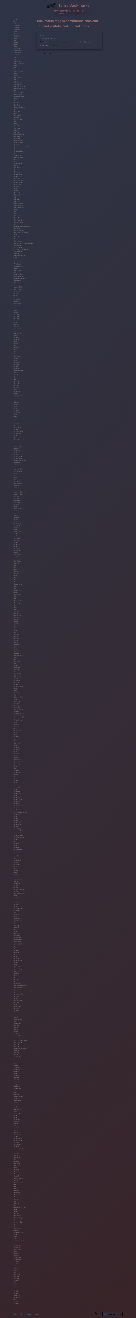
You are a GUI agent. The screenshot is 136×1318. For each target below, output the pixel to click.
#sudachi (16, 1147)
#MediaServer (18, 182)
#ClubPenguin (18, 82)
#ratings (16, 1025)
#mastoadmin (17, 799)
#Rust (15, 235)
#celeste (16, 402)
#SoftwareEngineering (21, 249)
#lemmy (16, 753)
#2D (14, 21)
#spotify (16, 1126)
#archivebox (17, 316)
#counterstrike (18, 469)
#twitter (16, 1211)
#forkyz (16, 592)
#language (17, 749)
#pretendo (16, 990)
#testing (16, 1170)
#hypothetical (18, 697)
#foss (15, 596)
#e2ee (15, 527)
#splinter (16, 1121)
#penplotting (17, 939)
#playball (16, 958)
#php (15, 946)
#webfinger (17, 1257)
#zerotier (16, 1303)
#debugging (17, 490)
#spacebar (17, 1119)
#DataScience (18, 94)
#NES (15, 189)
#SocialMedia (17, 247)
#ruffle (15, 1065)
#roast (15, 1054)
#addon (15, 293)
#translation (17, 1195)
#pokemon (17, 971)
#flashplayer (17, 584)
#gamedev (17, 617)
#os (14, 912)
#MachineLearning (19, 172)
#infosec (16, 705)
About (61, 13)
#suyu (15, 1151)
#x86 (15, 1285)
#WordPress (17, 281)
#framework (17, 601)
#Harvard (16, 138)
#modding (16, 847)
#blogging (16, 362)
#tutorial (16, 1203)
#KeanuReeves (18, 157)
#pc (14, 929)
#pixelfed (16, 954)
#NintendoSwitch (19, 195)
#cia (14, 421)
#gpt (15, 659)
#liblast (15, 755)
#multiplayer (17, 860)
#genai (15, 626)
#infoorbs (16, 703)
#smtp (15, 1107)
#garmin (16, 624)
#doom (15, 519)
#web (15, 1251)
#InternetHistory (18, 151)
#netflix (16, 875)
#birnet (15, 354)
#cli (14, 437)
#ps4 (15, 998)
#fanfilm (16, 563)
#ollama (16, 902)
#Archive (16, 59)
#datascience (17, 483)
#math (15, 803)
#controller (17, 465)
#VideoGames (18, 274)
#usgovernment (18, 1232)
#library (15, 757)
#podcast (16, 967)
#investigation (18, 720)
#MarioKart (17, 176)
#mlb (15, 841)
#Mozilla (16, 186)
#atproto (16, 327)
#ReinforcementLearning (21, 226)
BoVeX (42, 35)
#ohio (15, 900)
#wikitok (16, 1276)
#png (15, 965)
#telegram (16, 1161)
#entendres (17, 555)
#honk (15, 688)
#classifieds (17, 433)
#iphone (16, 724)
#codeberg (17, 446)
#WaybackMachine (19, 278)
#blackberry (17, 356)
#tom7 (79, 42)
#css (15, 473)
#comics (16, 454)
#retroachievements (20, 1040)
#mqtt (15, 858)
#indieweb (16, 701)
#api (14, 308)
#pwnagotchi (17, 1006)
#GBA (15, 122)
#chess (15, 414)
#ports (15, 981)
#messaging (17, 824)
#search (16, 1077)
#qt (14, 1015)
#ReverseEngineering (20, 232)
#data (15, 479)
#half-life (16, 670)
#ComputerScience (19, 86)
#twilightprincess (19, 1207)
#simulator (17, 1094)
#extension (17, 559)
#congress (17, 463)
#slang (15, 1098)
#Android (16, 55)
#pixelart (16, 952)
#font (15, 586)
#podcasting (17, 969)
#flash (15, 582)
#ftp (14, 605)
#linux (15, 766)
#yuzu (15, 1299)
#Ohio (15, 197)
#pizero (15, 956)
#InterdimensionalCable (21, 147)
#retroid (16, 1044)
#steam (15, 1136)
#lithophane (17, 772)
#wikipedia (17, 1274)
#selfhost (16, 1086)
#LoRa (15, 166)
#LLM (15, 161)
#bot (14, 377)
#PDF (15, 209)
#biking (15, 343)
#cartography (17, 396)
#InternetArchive (19, 149)
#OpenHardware (18, 203)
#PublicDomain (18, 222)
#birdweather (17, 352)
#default (16, 496)
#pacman (16, 919)
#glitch (15, 640)
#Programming (18, 220)
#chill (15, 417)
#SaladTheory (18, 237)
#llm (14, 776)
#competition (17, 458)
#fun (15, 607)
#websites (16, 1264)
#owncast (16, 914)
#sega (15, 1084)
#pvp (15, 1004)
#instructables (18, 709)
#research (16, 1036)
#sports (15, 1124)
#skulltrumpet (18, 1096)
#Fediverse (17, 115)
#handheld (17, 674)
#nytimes (16, 898)
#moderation (17, 849)
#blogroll (16, 364)
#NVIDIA (16, 191)
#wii (14, 1266)
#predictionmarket (19, 985)
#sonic (15, 1117)
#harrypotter (17, 676)
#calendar (16, 391)
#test (15, 1167)
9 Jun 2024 (43, 38)
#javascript (17, 730)
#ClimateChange (19, 80)
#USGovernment (18, 266)
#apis (15, 310)
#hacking (16, 668)
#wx (14, 1282)
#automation (17, 333)
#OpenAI (16, 201)
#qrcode (16, 1013)
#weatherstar (17, 1249)
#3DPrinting (17, 30)
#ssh (15, 1130)
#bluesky (16, 368)
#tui (14, 1201)
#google (16, 653)
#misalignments (18, 837)
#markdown (17, 797)
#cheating (16, 412)
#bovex (15, 379)
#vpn (15, 1243)
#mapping (16, 791)
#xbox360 (16, 1289)
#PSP (15, 212)
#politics (16, 973)
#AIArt (15, 42)
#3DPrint (16, 27)
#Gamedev (17, 128)
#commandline (18, 456)
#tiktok (15, 1180)
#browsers (16, 383)
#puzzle (16, 1002)
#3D (14, 23)
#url (14, 1226)
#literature (16, 770)
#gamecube (17, 615)
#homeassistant (18, 686)
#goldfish (16, 651)
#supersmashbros (19, 1149)
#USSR (15, 268)
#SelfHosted (17, 241)
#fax (15, 565)
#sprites (16, 1128)
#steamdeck (17, 1138)
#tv (14, 1205)
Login (75, 13)
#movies (16, 854)
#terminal (16, 1163)
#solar (15, 1111)
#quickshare (17, 1019)
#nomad (16, 887)
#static (15, 1132)
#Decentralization (19, 96)
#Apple (15, 57)
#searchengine (18, 1080)
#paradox (16, 923)
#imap (15, 699)
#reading (16, 1027)
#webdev (16, 1255)
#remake (16, 1031)
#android (16, 301)
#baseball (16, 339)
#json (15, 739)
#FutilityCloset (18, 119)
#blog (15, 360)
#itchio (15, 728)
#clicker (16, 440)
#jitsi (15, 734)
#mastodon (17, 801)
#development (18, 509)
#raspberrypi (17, 1023)
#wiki (15, 1272)
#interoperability (18, 718)
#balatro (16, 337)
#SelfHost (16, 239)
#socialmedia (17, 1109)
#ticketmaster (18, 1178)
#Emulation (17, 103)
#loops (15, 780)
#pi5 (14, 948)
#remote (16, 1034)
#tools (15, 1188)
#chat (15, 408)
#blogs (15, 366)
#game (15, 611)
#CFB (15, 67)
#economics (17, 532)
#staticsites (17, 1134)
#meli (15, 816)
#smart (15, 1103)
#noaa (15, 885)
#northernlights (18, 893)
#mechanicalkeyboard (20, 812)
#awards (16, 335)
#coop (15, 467)
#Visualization (18, 276)
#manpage (17, 787)
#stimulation (17, 1140)
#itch (15, 726)
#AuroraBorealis (18, 63)
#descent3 (17, 502)
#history (16, 682)
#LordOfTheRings (19, 168)
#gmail (15, 642)
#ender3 (16, 552)
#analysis (16, 299)
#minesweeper (18, 835)
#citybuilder (17, 427)
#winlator (16, 1278)
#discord (16, 511)
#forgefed (16, 590)
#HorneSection (18, 142)
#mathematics (18, 806)
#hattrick (16, 678)
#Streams (16, 253)
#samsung (16, 1067)
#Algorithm (17, 53)
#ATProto (16, 48)
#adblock (16, 291)
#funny (15, 609)
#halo (15, 672)
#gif (14, 628)
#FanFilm (16, 111)
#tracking (16, 1193)
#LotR (15, 170)
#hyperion (16, 695)
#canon (15, 394)
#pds (15, 931)
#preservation (18, 988)
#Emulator (16, 105)
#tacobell (16, 1157)
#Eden (15, 99)
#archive (16, 314)
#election (16, 538)
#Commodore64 (18, 84)
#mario (15, 795)
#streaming (17, 1144)
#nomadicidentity (19, 889)
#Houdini (16, 145)
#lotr (15, 783)
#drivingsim (17, 523)
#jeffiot (15, 732)
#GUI (15, 124)
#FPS (15, 109)
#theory (16, 1174)
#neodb (15, 870)
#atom (15, 324)
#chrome (16, 419)
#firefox (16, 578)
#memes (16, 820)
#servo (15, 1090)
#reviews (16, 1050)
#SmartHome (17, 245)
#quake (15, 1017)
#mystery (16, 864)
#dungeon (16, 525)
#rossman (16, 1061)
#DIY (15, 90)
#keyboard (17, 743)
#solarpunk (17, 1113)
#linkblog (16, 764)
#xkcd (15, 1291)
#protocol (16, 996)
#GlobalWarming (19, 134)
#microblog (17, 829)
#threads (16, 1176)
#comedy (16, 452)
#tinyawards (17, 1182)
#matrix (16, 808)
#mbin (15, 810)
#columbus (17, 450)
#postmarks (17, 983)
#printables (17, 992)
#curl (15, 475)
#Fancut (16, 113)
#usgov (15, 1230)
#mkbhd (16, 839)
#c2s (15, 389)
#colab (15, 448)
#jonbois (16, 737)
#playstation (17, 960)
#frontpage (17, 603)
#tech (15, 1159)
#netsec (16, 877)
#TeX (15, 258)
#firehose (16, 580)
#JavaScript (17, 155)
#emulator (16, 546)
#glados (16, 638)
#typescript (17, 1216)
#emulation (17, 544)
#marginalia (17, 793)
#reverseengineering (20, 1048)
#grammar (16, 661)
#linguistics (17, 760)
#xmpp (15, 1293)
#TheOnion (17, 264)
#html (15, 691)
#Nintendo (16, 193)
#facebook (17, 561)
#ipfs (15, 722)
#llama (15, 774)
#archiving (16, 318)
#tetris (15, 1172)
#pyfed (15, 1008)
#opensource (17, 908)
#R (14, 224)
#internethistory (18, 716)
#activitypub (17, 289)
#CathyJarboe (18, 71)
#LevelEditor (17, 163)
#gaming (16, 621)
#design (16, 504)
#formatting (17, 594)
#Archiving (17, 61)
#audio (15, 331)
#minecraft (17, 833)
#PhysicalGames (19, 216)
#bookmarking (18, 370)
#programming (18, 994)
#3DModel (16, 25)
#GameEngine (18, 126)
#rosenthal (17, 1059)
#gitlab (15, 636)
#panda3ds (17, 921)
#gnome (16, 645)
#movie (15, 852)
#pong (15, 975)
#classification (18, 431)
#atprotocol (17, 329)
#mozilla (16, 856)
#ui (14, 1224)
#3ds (15, 38)
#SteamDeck (17, 251)
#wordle (16, 1280)
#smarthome (17, 1105)
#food (15, 588)
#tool (15, 1186)
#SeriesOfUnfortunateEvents (23, 243)
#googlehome (18, 655)
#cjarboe (16, 429)
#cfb (15, 406)
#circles (16, 423)
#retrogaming (18, 1042)
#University (17, 270)
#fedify (15, 569)
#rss (14, 1063)
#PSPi (15, 214)
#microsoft (17, 831)
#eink (15, 536)
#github (16, 634)
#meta (15, 826)
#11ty (15, 19)
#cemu (15, 404)
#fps (14, 598)
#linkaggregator (18, 762)
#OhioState (17, 199)
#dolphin (16, 517)
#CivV (15, 76)
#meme (15, 818)
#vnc (15, 1239)
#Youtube (16, 283)
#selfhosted (17, 1088)
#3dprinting (17, 36)
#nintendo (16, 883)
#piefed (16, 950)
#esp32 (15, 557)
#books (15, 373)
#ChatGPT (16, 73)
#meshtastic (17, 822)
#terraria (16, 1165)
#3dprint (16, 34)
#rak (14, 1021)
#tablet (15, 1155)
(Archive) (55, 38)
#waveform (17, 1245)
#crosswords (17, 471)
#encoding (17, 548)
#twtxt (15, 1213)
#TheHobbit (17, 260)
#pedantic (16, 933)
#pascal (16, 927)
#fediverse (17, 571)
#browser (16, 381)
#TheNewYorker (18, 262)
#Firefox (16, 117)
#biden (15, 341)
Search (68, 13)
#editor (15, 534)
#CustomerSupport (19, 88)
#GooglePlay (17, 136)
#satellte (16, 1071)
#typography (43, 45)
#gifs (15, 630)
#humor (16, 693)
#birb (15, 345)
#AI (14, 40)
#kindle (15, 745)
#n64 (15, 866)
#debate (16, 486)
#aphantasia (17, 306)
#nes (15, 873)
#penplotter (17, 937)
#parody (16, 925)
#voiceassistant (18, 1241)
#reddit (15, 1029)
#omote (16, 904)
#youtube (16, 1297)
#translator (17, 1197)
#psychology (17, 1000)
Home (15, 1314)
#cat (14, 398)
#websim (16, 1262)
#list (14, 768)
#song (15, 1115)
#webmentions (18, 1259)
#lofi (14, 778)
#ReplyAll (16, 228)
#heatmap (16, 680)
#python (16, 1011)
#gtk (15, 663)
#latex (15, 751)
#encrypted (17, 550)
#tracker (16, 1190)
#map (15, 789)
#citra (15, 425)
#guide (15, 665)
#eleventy (16, 540)
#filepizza (16, 573)
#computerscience (19, 460)
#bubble (16, 385)
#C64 (15, 65)
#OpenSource (18, 205)
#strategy (16, 1142)
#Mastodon (17, 178)
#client (15, 442)
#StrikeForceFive (19, 255)
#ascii (15, 322)
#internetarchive (18, 714)
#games (16, 619)
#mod (15, 845)
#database (17, 481)
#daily (15, 477)
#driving (16, 521)
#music (15, 862)
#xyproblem (17, 1295)
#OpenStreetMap (19, 207)
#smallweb (17, 1101)
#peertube (16, 935)
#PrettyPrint (17, 218)
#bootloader (17, 375)
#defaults (16, 498)
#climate (16, 444)
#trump (15, 1199)
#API (15, 46)
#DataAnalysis (18, 92)
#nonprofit (16, 891)
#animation (17, 304)
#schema (16, 1075)
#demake (16, 500)
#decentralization (19, 492)
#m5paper (16, 785)
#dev (15, 506)
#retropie (16, 1046)
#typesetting (88, 42)
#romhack (16, 1057)
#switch (16, 1153)
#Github (16, 132)
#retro (15, 1038)
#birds (15, 350)
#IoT (14, 153)
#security (16, 1082)
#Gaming (16, 130)
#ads (15, 295)
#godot (15, 647)
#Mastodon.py (18, 180)
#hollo (15, 684)
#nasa (15, 868)
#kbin (15, 741)
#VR (14, 272)
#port (15, 977)
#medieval (16, 814)
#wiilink (15, 1268)
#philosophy (17, 942)
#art (14, 320)
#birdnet (16, 347)
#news (15, 881)
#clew (15, 435)
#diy (14, 513)
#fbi (14, 567)
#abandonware (18, 285)
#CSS (15, 69)
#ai (46, 42)
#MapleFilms (17, 174)
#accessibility (17, 287)
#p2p (15, 916)
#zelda (15, 1301)
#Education (17, 101)
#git (14, 632)
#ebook (15, 529)
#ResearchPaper (19, 230)
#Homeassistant (18, 140)
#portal (15, 979)
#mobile (16, 843)
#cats (15, 400)
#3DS (15, 32)
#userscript (17, 1228)
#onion (15, 906)
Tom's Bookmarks (68, 6)
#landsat (16, 747)
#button (16, 387)
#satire (15, 1073)
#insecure (16, 707)
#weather (16, 1247)
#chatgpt (16, 410)
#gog (15, 649)
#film (15, 575)
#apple (15, 312)
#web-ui (16, 1253)
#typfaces (16, 1220)
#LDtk (15, 159)
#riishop (16, 1052)
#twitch (15, 1209)
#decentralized (18, 494)
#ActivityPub (17, 50)
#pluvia (15, 962)
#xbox (15, 1287)
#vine (15, 1236)
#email (15, 542)
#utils (15, 1234)
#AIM (15, 44)
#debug (16, 488)
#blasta (15, 358)
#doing (15, 515)
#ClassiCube (17, 78)
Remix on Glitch (112, 1314)
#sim (15, 1092)
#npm (15, 896)
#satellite (16, 1069)
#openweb (16, 910)
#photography (18, 944)
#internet (16, 711)
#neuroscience (18, 879)
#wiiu (15, 1270)
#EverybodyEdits (19, 107)
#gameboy (17, 613)
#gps (15, 657)
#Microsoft (17, 184)
